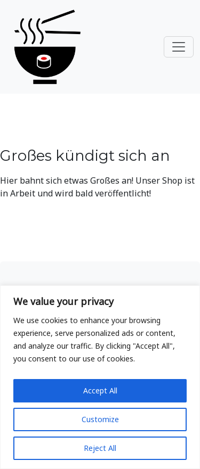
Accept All (100, 390)
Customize (100, 419)
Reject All (100, 448)
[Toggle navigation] (179, 46)
